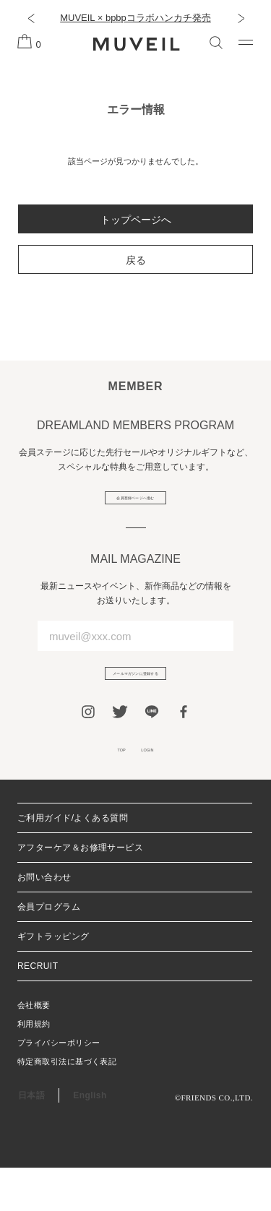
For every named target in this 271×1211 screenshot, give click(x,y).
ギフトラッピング (53, 980)
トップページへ (135, 219)
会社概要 (34, 1048)
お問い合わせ (44, 920)
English (89, 1139)
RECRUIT (37, 1009)
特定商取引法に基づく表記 (66, 1104)
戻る (136, 260)
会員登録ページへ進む (135, 506)
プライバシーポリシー (58, 1086)
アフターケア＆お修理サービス (80, 891)
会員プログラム (48, 950)
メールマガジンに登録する (136, 697)
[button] (30, 18)
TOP (106, 787)
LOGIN (159, 787)
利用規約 (34, 1067)
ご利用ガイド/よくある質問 (72, 861)
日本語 (31, 1139)
